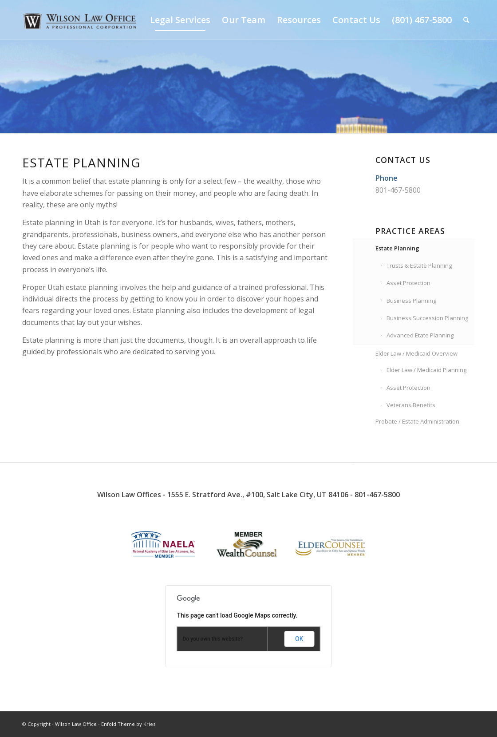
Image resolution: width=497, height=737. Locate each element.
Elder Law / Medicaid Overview (416, 353)
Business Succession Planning (427, 318)
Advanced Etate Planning (420, 335)
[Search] (466, 20)
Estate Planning (397, 248)
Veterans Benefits (411, 405)
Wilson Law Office (76, 724)
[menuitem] (180, 20)
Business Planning (411, 301)
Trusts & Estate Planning (419, 265)
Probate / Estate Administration (417, 421)
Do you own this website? (213, 639)
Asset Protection (408, 283)
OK (299, 638)
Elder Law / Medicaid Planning (426, 370)
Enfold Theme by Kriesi (129, 724)
